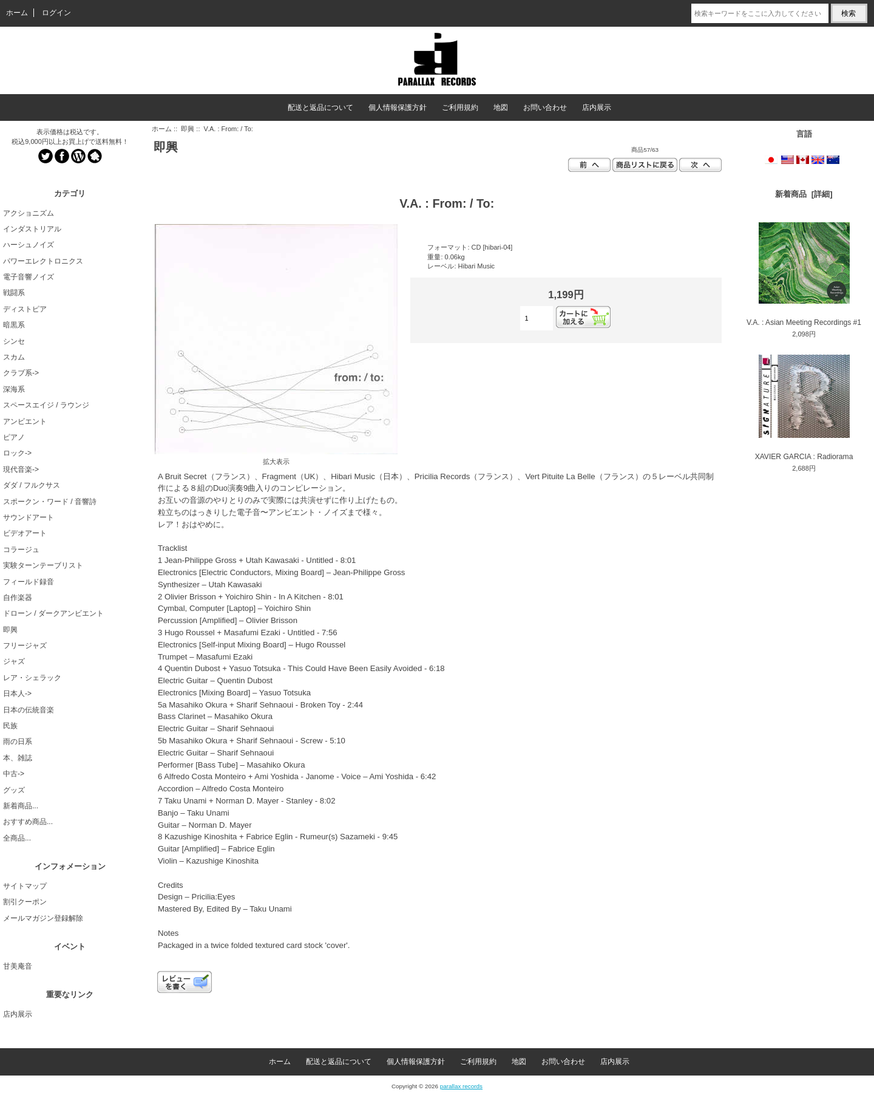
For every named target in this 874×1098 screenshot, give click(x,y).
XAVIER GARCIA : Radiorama (804, 408)
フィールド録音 (28, 582)
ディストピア (25, 309)
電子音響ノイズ (28, 277)
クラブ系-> (21, 373)
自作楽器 (17, 597)
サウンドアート (28, 517)
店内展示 (596, 107)
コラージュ (21, 549)
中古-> (13, 773)
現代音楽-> (21, 469)
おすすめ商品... (28, 821)
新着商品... (20, 806)
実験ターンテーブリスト (43, 565)
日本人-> (17, 693)
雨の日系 (17, 741)
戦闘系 (14, 292)
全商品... (17, 838)
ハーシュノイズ (28, 244)
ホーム (17, 13)
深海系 (14, 389)
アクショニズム (28, 213)
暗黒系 (14, 325)
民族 (10, 725)
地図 (500, 107)
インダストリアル (32, 229)
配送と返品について (320, 107)
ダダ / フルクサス (31, 485)
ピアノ (14, 437)
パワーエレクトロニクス (43, 261)
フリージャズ (25, 645)
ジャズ (14, 661)
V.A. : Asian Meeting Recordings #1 (804, 274)
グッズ (14, 790)
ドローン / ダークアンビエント (53, 613)
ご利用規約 (460, 107)
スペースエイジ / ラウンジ (46, 405)
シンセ (14, 341)
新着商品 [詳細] (803, 194)
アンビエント (25, 421)
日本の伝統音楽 (28, 710)
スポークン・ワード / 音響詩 (50, 501)
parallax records (461, 1086)
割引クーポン (25, 902)
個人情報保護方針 (397, 107)
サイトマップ (25, 886)
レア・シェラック (32, 677)
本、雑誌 (17, 758)
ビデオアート (25, 533)
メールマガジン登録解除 (43, 918)
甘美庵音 (17, 966)
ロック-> (17, 453)
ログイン (56, 13)
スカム (14, 357)
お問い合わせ (545, 107)
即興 (187, 128)
